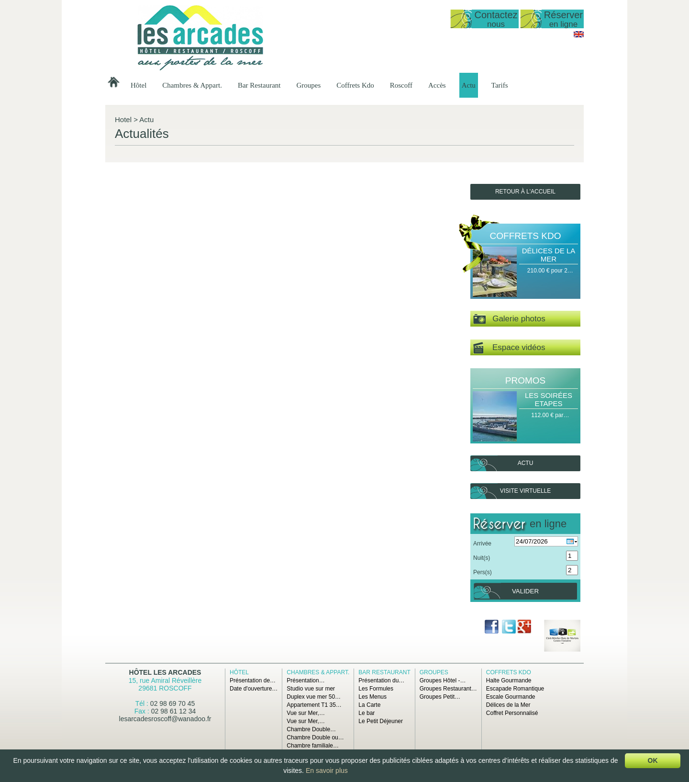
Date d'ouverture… (254, 688)
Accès (437, 85)
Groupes (308, 85)
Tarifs (499, 85)
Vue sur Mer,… (306, 713)
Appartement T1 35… (314, 705)
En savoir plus (327, 770)
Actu (469, 85)
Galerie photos (509, 319)
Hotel (123, 119)
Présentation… (305, 680)
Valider (525, 591)
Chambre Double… (311, 729)
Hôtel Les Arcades (165, 672)
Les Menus (372, 696)
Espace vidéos (509, 348)
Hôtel (138, 85)
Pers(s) (482, 572)
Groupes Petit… (440, 696)
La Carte (369, 705)
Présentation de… (253, 680)
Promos (525, 380)
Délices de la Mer (549, 255)
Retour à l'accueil (525, 191)
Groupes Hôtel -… (443, 680)
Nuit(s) (481, 558)
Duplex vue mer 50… (314, 696)
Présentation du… (381, 680)
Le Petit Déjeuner (380, 721)
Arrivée (482, 543)
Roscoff (401, 85)
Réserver (563, 19)
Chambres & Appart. (192, 85)
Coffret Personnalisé (512, 713)
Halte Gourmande (509, 680)
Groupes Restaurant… (448, 688)
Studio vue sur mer (311, 688)
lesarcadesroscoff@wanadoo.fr (165, 719)
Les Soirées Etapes (548, 399)
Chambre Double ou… (315, 737)
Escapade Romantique (515, 688)
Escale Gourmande (510, 696)
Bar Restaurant (259, 85)
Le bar (366, 713)
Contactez (495, 19)
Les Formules (375, 688)
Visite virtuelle (525, 490)
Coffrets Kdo (355, 85)
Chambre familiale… (313, 745)
